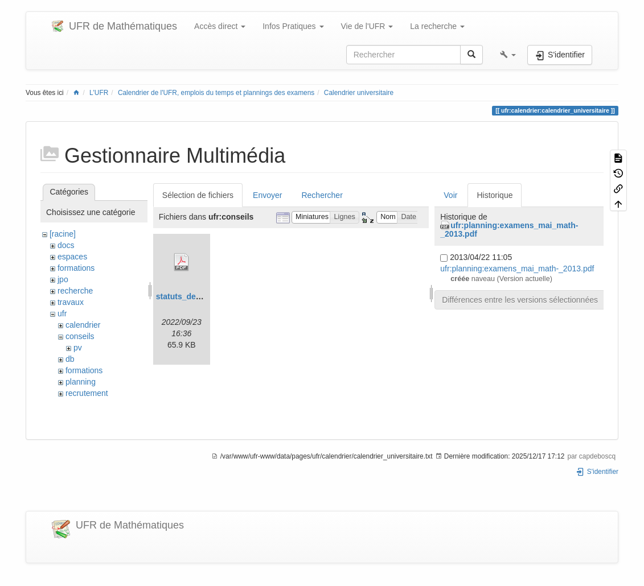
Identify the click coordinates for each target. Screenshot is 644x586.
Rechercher (321, 195)
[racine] (63, 233)
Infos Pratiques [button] (292, 26)
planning (80, 381)
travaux (71, 302)
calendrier (82, 324)
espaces (72, 256)
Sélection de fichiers (197, 195)
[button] (507, 54)
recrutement (86, 393)
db (70, 359)
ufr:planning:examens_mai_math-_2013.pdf (509, 229)
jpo (63, 279)
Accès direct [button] (219, 26)
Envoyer (267, 195)
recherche (75, 290)
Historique (494, 195)
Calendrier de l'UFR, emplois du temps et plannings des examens (216, 93)
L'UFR (98, 93)
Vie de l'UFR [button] (367, 26)
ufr (62, 313)
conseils (80, 336)
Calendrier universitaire (358, 93)
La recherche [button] (437, 26)
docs (66, 245)
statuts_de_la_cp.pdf (195, 296)
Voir (450, 195)
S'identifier (597, 472)
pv (77, 347)
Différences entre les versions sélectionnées (520, 299)
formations (76, 268)
